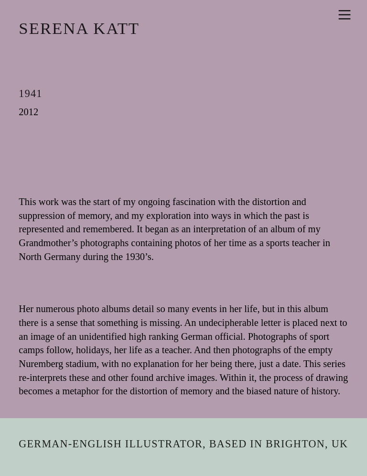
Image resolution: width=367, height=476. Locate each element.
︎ (344, 15)
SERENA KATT (79, 28)
